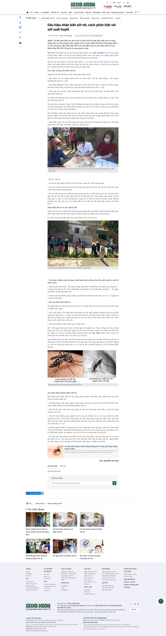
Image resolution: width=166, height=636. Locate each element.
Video (63, 588)
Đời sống (127, 587)
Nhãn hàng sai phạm (130, 574)
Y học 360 (64, 12)
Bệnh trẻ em (96, 18)
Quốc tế (28, 576)
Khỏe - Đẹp (106, 12)
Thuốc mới (47, 588)
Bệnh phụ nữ (74, 18)
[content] (81, 483)
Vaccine (46, 590)
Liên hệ (133, 609)
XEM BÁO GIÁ (101, 618)
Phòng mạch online (117, 12)
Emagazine (64, 586)
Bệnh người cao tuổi (48, 18)
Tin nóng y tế (30, 581)
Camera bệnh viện (31, 590)
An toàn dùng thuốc (50, 584)
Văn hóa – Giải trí (129, 582)
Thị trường (129, 12)
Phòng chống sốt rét (55, 503)
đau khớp (96, 333)
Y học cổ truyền (79, 12)
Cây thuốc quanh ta (67, 576)
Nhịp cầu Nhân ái (129, 579)
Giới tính (88, 12)
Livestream (47, 578)
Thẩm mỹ (87, 592)
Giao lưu (46, 576)
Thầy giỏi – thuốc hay (67, 571)
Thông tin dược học (50, 586)
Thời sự (36, 12)
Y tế (31, 12)
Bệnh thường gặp (62, 18)
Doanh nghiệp (128, 576)
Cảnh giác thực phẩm (108, 578)
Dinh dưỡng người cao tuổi (110, 573)
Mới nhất (63, 466)
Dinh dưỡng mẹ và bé (108, 571)
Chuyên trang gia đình (131, 584)
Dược (70, 12)
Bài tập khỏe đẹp (89, 594)
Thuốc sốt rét (40, 503)
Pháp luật (29, 573)
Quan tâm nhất (52, 466)
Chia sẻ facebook (34, 493)
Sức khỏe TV (55, 12)
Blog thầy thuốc (30, 586)
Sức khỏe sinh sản (107, 588)
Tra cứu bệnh (45, 12)
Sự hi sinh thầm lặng (32, 588)
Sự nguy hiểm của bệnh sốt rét (64, 556)
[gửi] (114, 483)
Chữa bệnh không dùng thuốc (68, 579)
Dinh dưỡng (96, 12)
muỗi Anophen (98, 53)
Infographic (64, 590)
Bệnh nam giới (84, 18)
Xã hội (28, 571)
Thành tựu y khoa (31, 583)
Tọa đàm (46, 574)
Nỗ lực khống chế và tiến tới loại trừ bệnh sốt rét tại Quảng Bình (37, 532)
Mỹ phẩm (87, 590)
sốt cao (60, 85)
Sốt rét (50, 53)
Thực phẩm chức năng (109, 580)
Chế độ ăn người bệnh (109, 576)
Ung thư (117, 18)
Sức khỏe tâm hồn (107, 18)
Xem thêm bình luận (54, 471)
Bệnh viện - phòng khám (68, 573)
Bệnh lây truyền (107, 590)
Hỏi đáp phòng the (107, 586)
